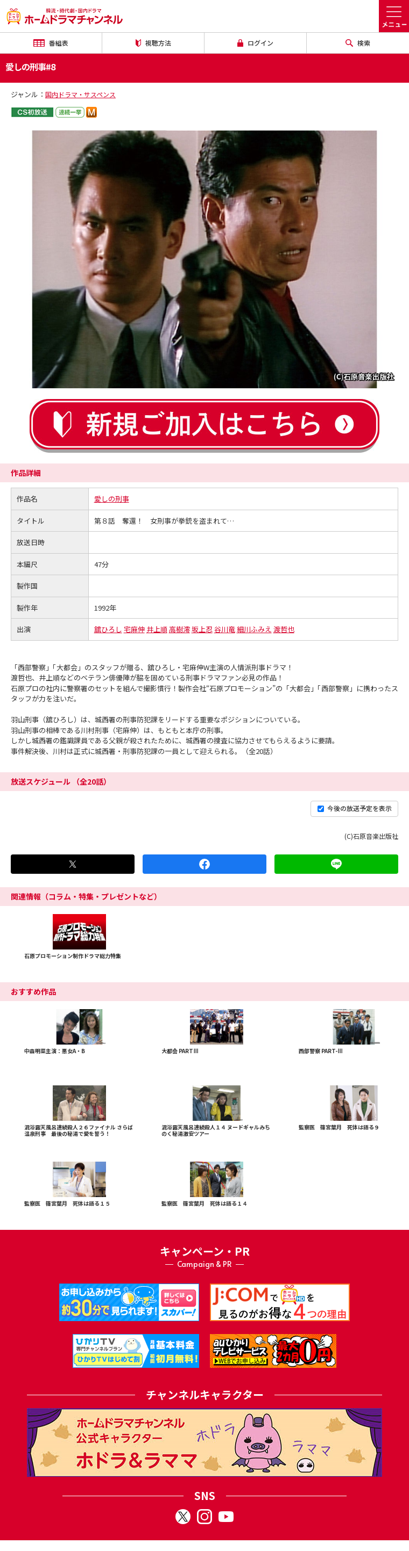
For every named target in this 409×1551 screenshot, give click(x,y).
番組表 (50, 42)
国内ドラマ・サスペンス (80, 94)
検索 (357, 42)
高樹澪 (179, 629)
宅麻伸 (134, 629)
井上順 (156, 629)
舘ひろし (108, 629)
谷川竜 (224, 629)
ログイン (255, 42)
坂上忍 (202, 629)
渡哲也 (283, 629)
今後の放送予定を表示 (355, 808)
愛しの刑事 (111, 499)
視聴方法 (153, 42)
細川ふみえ (254, 629)
